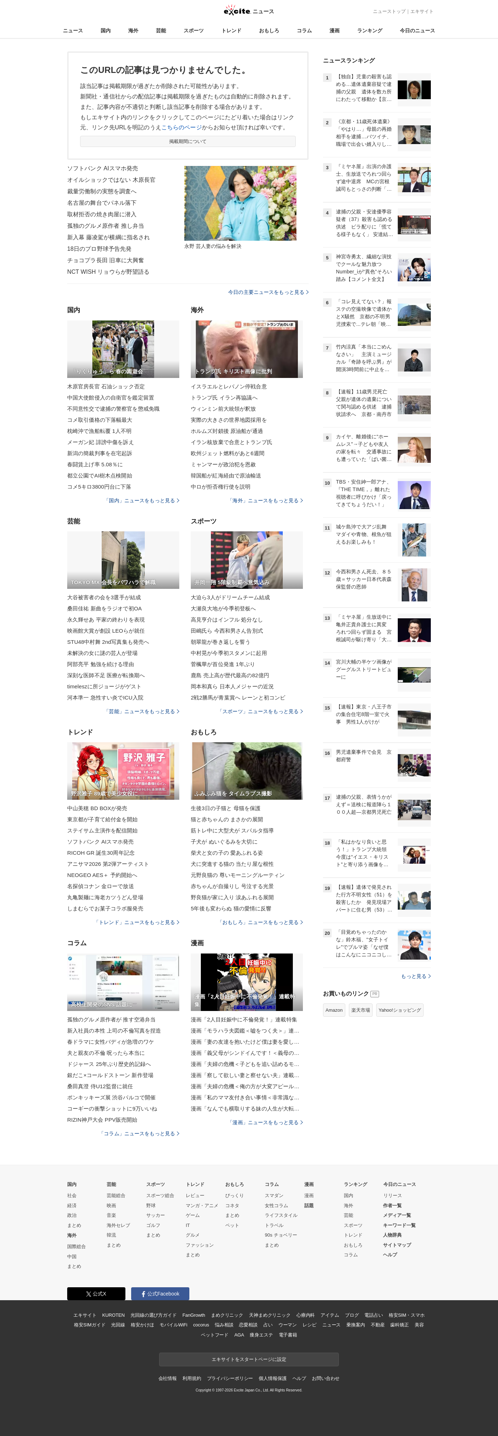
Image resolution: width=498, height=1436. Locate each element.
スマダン (274, 1195)
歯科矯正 (399, 1325)
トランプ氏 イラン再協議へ (224, 397)
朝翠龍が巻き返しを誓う (220, 642)
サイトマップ (397, 1245)
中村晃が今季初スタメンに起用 (229, 653)
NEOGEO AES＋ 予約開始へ (102, 875)
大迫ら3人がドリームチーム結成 (230, 597)
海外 (133, 30)
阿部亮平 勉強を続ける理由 (100, 664)
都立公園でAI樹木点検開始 (99, 475)
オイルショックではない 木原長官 (111, 180)
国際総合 (76, 1246)
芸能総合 (116, 1195)
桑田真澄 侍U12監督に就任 (100, 1086)
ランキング (369, 30)
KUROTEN (113, 1315)
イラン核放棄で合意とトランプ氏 (231, 442)
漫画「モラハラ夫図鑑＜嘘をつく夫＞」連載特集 (247, 1031)
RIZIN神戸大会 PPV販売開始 (102, 1120)
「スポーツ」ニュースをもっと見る (260, 711)
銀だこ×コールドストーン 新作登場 (110, 1075)
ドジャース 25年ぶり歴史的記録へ (109, 1064)
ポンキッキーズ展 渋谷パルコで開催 (111, 1097)
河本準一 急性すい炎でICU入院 (105, 697)
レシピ (310, 1325)
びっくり (234, 1195)
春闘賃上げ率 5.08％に (95, 464)
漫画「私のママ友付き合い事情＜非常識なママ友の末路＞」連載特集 (247, 1097)
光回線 (118, 1325)
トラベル (274, 1225)
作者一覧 (392, 1205)
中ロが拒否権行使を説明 (220, 487)
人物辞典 (392, 1235)
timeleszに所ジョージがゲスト (104, 686)
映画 (111, 1205)
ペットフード (215, 1335)
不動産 (378, 1325)
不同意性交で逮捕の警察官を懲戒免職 (113, 409)
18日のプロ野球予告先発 (99, 249)
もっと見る (416, 976)
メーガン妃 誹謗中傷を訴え (100, 442)
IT (188, 1225)
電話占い (373, 1315)
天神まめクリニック (270, 1315)
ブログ (352, 1315)
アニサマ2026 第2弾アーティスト (108, 864)
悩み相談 (224, 1325)
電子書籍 (288, 1335)
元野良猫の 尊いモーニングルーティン (238, 875)
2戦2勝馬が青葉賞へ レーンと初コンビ (238, 697)
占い (268, 1325)
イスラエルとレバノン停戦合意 (229, 386)
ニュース (73, 30)
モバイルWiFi (173, 1325)
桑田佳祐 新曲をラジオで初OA (104, 608)
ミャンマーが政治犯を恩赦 (223, 464)
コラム (304, 30)
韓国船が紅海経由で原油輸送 (226, 475)
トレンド (231, 30)
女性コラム (276, 1205)
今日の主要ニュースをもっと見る (268, 292)
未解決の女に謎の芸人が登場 (102, 653)
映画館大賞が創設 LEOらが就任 (106, 631)
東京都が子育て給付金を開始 (102, 819)
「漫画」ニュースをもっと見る (265, 1122)
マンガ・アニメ (202, 1205)
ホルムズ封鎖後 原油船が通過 (227, 431)
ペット (232, 1225)
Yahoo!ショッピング (400, 1010)
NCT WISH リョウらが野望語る (108, 272)
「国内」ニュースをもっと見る (141, 500)
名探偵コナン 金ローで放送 (100, 886)
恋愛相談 (248, 1325)
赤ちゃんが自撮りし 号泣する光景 (232, 886)
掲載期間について (188, 141)
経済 (72, 1205)
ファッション (200, 1245)
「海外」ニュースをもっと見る (265, 500)
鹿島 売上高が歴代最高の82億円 (230, 675)
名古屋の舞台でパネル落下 (102, 203)
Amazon (334, 1010)
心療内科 (305, 1315)
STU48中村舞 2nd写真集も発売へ (108, 642)
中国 (72, 1256)
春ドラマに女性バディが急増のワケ (110, 1042)
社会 (72, 1195)
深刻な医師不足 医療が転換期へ (106, 675)
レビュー (195, 1195)
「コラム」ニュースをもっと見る (139, 1133)
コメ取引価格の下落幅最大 (99, 420)
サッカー (155, 1215)
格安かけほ (142, 1325)
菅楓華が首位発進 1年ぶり (223, 664)
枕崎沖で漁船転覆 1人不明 (99, 431)
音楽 (111, 1215)
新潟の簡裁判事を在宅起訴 (99, 453)
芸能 (161, 30)
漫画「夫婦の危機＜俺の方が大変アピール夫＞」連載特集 (247, 1086)
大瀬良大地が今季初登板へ (223, 608)
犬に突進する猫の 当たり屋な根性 (232, 864)
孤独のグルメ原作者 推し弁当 (105, 226)
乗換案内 (355, 1325)
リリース (392, 1195)
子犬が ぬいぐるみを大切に (224, 842)
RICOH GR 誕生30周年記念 (101, 853)
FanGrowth (194, 1315)
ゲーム (193, 1215)
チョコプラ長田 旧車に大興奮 (105, 260)
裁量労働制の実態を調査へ (102, 191)
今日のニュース (417, 30)
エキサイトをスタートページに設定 (249, 1359)
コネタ (232, 1205)
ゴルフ (153, 1225)
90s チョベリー (281, 1235)
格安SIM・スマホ (407, 1315)
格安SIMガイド (89, 1325)
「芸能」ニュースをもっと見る (141, 711)
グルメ (193, 1235)
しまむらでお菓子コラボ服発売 (105, 908)
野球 (151, 1205)
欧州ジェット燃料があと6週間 (227, 453)
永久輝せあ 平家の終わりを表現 (106, 620)
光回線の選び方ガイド (153, 1315)
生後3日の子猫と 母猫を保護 (225, 808)
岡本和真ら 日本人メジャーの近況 (232, 686)
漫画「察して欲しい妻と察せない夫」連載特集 (247, 1075)
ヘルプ (390, 1254)
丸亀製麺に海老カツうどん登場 (105, 897)
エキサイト (422, 11)
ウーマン (287, 1325)
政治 (72, 1215)
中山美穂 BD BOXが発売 (97, 808)
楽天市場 (360, 1010)
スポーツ (194, 30)
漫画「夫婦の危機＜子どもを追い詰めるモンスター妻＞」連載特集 (247, 1064)
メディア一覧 (397, 1215)
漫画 (334, 30)
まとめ (74, 1225)
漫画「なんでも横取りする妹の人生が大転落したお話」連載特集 (247, 1108)
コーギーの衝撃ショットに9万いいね (112, 1108)
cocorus (201, 1325)
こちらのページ (181, 127)
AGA (239, 1335)
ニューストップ (389, 11)
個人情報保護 (272, 1378)
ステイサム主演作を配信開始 (102, 830)
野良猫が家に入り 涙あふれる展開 (232, 897)
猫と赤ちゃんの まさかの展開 (227, 819)
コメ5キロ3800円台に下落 (99, 487)
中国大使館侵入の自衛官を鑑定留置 (110, 397)
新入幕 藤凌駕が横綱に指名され (108, 237)
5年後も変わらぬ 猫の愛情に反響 (231, 908)
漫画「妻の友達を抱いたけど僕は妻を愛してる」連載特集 (247, 1042)
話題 (309, 1205)
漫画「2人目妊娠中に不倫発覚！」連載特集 (244, 1019)
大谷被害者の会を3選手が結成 (104, 597)
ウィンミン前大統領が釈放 (223, 409)
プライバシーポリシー (230, 1378)
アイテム (330, 1315)
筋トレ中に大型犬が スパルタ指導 (232, 830)
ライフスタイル (281, 1215)
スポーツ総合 (160, 1195)
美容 (419, 1325)
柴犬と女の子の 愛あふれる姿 (227, 853)
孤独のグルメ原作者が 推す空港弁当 (111, 1019)
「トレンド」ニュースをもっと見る (136, 922)
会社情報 (167, 1378)
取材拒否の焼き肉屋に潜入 (102, 214)
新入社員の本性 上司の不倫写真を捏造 (114, 1031)
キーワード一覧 (399, 1225)
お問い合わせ (326, 1378)
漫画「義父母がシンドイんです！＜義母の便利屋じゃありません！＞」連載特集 (247, 1053)
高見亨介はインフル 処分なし (227, 620)
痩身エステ (261, 1335)
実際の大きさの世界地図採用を (229, 420)
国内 (106, 30)
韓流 (111, 1235)
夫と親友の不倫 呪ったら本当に (106, 1053)
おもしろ (269, 30)
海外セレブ (118, 1225)
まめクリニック (227, 1315)
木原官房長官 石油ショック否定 (106, 386)
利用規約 (192, 1378)
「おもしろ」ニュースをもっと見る (260, 922)
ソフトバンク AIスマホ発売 (102, 168)
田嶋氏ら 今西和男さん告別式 (227, 631)
